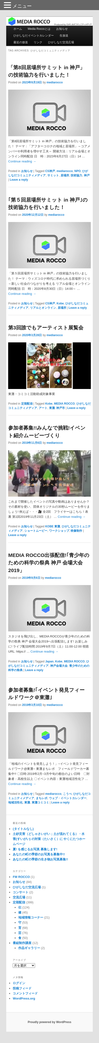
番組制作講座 (22, 943)
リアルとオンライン (43, 307)
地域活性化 (15, 802)
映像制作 (76, 530)
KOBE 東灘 (52, 526)
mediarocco (55, 82)
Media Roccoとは (39, 29)
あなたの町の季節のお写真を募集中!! (39, 854)
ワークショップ (59, 530)
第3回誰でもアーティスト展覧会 (45, 327)
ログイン (19, 983)
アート (43, 408)
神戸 (87, 175)
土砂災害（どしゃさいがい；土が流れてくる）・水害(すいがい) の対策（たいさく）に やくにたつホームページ (49, 839)
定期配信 (27, 403)
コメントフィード (25, 993)
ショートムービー (35, 530)
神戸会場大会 (59, 665)
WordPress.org (24, 998)
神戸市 (60, 408)
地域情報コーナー (30, 917)
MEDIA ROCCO (64, 403)
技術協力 (76, 175)
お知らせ (62, 29)
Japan (49, 661)
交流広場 (19, 897)
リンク (38, 42)
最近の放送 (20, 42)
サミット (53, 175)
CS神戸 (50, 171)
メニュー (22, 6)
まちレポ (41, 798)
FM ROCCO (21, 877)
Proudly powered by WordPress (49, 1022)
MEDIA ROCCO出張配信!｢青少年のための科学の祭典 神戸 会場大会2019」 (48, 562)
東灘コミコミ (40, 802)
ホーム (17, 29)
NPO (77, 171)
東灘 (52, 408)
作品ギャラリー (29, 948)
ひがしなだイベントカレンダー (33, 35)
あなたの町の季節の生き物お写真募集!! (40, 859)
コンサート (20, 892)
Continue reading (22, 161)
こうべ (67, 794)
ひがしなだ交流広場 (61, 42)
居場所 (65, 175)
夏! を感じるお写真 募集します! (35, 849)
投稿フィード (22, 988)
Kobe (60, 303)
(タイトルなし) (23, 829)
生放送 (64, 35)
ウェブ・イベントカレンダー (68, 798)
